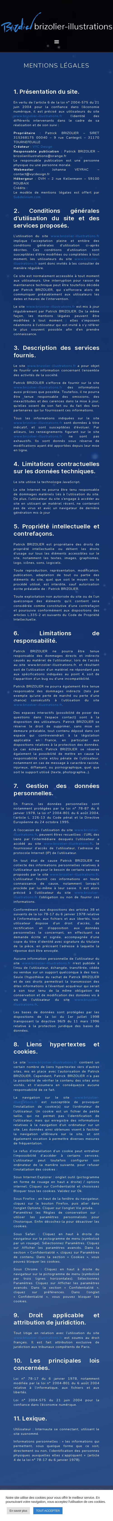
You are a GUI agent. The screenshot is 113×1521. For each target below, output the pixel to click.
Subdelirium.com (27, 197)
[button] (56, 41)
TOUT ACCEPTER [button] (48, 1510)
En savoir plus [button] (18, 1510)
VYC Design (42, 146)
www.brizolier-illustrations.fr (38, 116)
